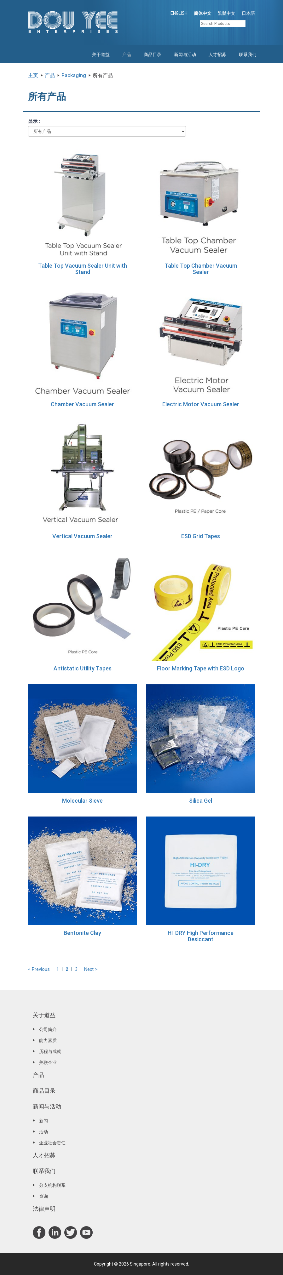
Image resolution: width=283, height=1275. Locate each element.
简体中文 (202, 13)
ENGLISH (179, 13)
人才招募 (217, 54)
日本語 (248, 13)
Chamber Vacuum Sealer (82, 404)
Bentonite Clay (82, 933)
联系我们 (248, 54)
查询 (43, 1196)
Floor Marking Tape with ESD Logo (200, 668)
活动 (43, 1131)
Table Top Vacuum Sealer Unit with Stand (82, 268)
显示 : (34, 121)
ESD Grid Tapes (200, 536)
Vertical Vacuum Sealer (82, 536)
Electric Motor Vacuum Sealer (200, 404)
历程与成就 (50, 1051)
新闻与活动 (185, 54)
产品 (126, 54)
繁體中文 (226, 13)
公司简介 (48, 1029)
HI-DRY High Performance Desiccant (201, 936)
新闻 (43, 1120)
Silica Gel (200, 800)
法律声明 (44, 1208)
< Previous (39, 969)
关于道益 (101, 54)
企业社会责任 (52, 1142)
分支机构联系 (52, 1185)
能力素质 (48, 1040)
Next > (90, 969)
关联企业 (48, 1062)
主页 (33, 75)
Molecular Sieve (82, 800)
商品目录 (152, 54)
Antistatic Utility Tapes (83, 668)
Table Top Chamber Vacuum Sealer (201, 268)
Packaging (73, 75)
